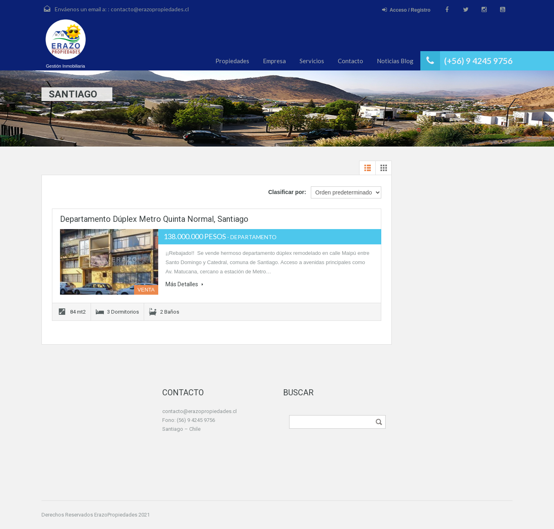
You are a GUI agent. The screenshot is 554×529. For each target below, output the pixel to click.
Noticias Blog (395, 60)
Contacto (350, 60)
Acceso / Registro (406, 10)
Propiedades (232, 60)
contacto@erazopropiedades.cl (150, 9)
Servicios (312, 60)
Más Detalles (184, 284)
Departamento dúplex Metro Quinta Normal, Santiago (154, 219)
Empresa (274, 60)
